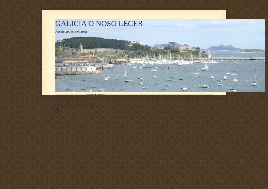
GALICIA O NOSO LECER (99, 23)
